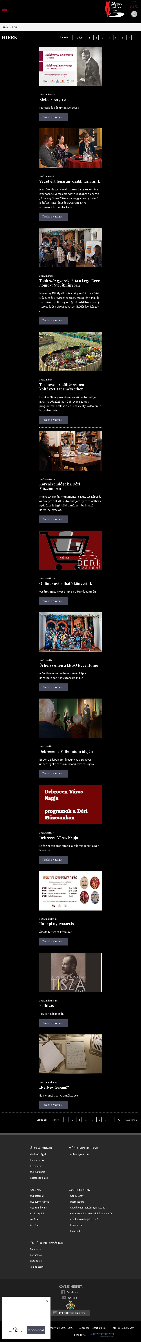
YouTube (72, 1297)
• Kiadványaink (36, 1213)
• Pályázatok (35, 1255)
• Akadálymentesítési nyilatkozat (87, 1207)
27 (119, 1120)
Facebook (72, 1292)
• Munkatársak (36, 1195)
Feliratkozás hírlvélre (72, 1313)
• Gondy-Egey (76, 1195)
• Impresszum (76, 1201)
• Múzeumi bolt (37, 1171)
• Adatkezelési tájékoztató (83, 1219)
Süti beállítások (16, 1330)
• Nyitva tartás (36, 1160)
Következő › (131, 1120)
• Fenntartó (35, 1249)
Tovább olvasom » (52, 117)
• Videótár (34, 1225)
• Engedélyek (36, 1260)
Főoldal (5, 27)
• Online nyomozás (79, 1154)
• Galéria (33, 1219)
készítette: (80, 1334)
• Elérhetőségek (37, 1154)
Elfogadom (36, 1330)
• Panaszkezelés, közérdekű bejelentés (91, 1213)
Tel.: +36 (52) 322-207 (123, 1327)
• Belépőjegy (36, 1166)
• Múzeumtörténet (39, 1201)
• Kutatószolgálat (38, 1177)
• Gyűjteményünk (38, 1207)
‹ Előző (79, 37)
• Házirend (74, 1231)
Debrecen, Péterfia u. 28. (92, 1327)
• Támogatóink (36, 1266)
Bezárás (45, 1302)
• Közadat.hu (75, 1225)
